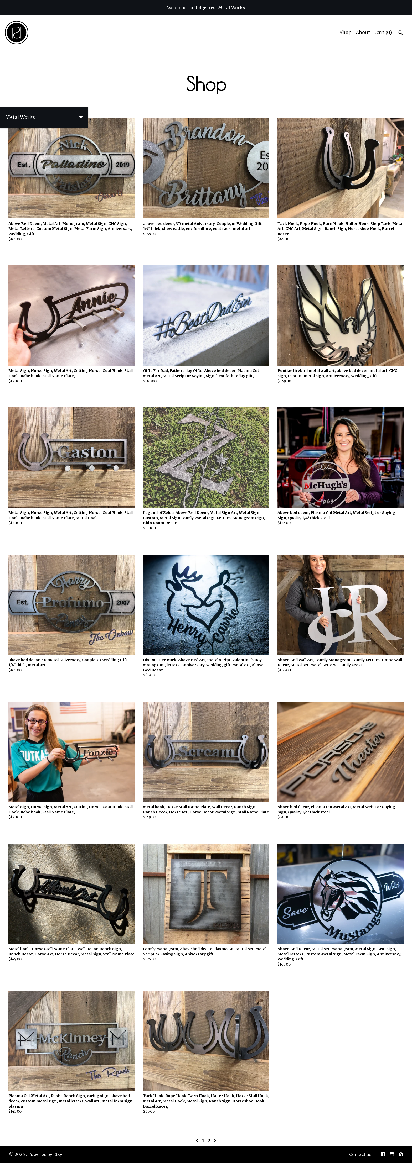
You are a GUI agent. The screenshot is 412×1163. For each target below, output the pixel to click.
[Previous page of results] (197, 1140)
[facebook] (383, 1154)
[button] (44, 117)
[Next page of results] (215, 1140)
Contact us (360, 1154)
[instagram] (392, 1154)
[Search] (401, 33)
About (363, 32)
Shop (345, 32)
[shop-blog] (401, 1154)
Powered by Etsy (45, 1154)
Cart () (383, 32)
